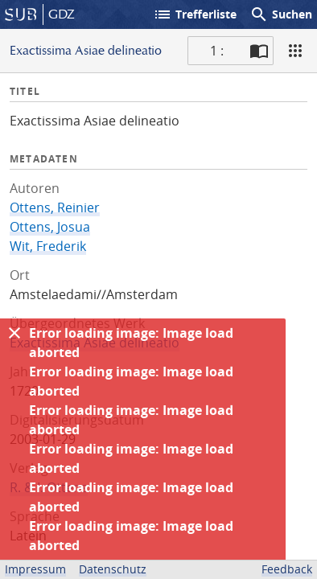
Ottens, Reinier (55, 207)
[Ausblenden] (14, 332)
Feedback (286, 569)
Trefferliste (195, 14)
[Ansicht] (295, 51)
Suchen (280, 14)
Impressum (35, 569)
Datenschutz (112, 569)
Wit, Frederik (48, 246)
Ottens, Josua (50, 227)
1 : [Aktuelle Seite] (217, 51)
